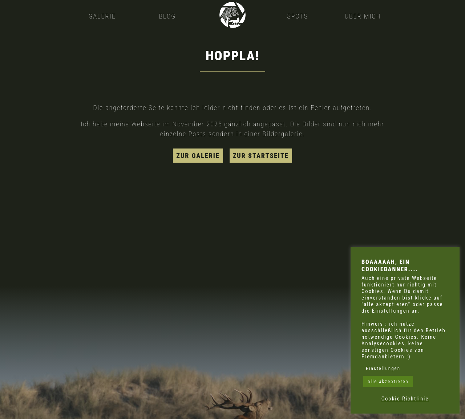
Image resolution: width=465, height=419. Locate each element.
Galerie (102, 16)
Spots (297, 16)
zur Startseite (261, 155)
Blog (167, 16)
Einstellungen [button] (383, 368)
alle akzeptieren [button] (388, 381)
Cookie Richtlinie (405, 398)
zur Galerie (197, 155)
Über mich (362, 16)
